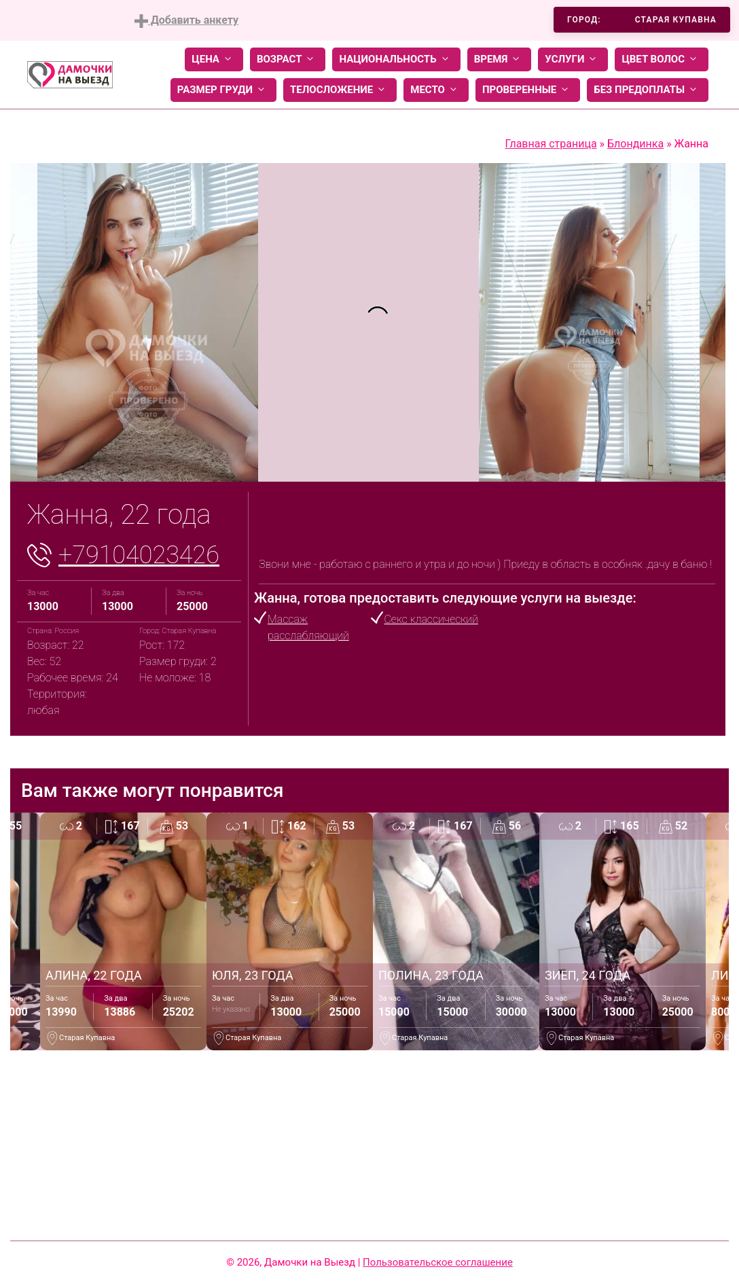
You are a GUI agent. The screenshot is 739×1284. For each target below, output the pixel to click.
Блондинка (635, 143)
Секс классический (431, 619)
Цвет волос (661, 59)
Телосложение (340, 90)
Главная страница (550, 143)
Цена (214, 59)
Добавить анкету (186, 21)
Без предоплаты (648, 90)
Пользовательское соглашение (438, 1262)
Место (436, 90)
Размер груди (223, 90)
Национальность (396, 59)
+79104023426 (138, 555)
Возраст (288, 59)
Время (499, 59)
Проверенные (527, 90)
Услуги (573, 59)
